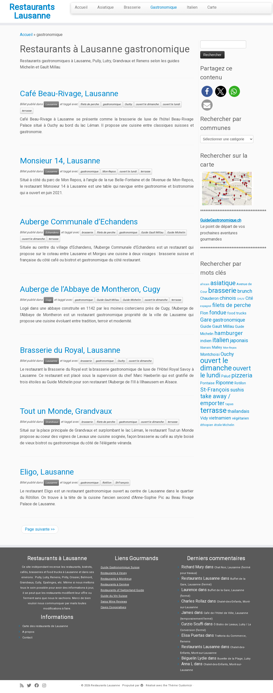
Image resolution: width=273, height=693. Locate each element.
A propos (28, 631)
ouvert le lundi (171, 110)
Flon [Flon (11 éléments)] (204, 319)
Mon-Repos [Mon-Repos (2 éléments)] (229, 354)
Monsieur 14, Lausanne (60, 167)
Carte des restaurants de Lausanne (45, 626)
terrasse (27, 117)
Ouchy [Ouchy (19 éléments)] (227, 360)
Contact (27, 637)
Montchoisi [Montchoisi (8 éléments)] (210, 361)
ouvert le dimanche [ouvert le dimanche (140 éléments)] (216, 371)
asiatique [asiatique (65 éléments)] (222, 289)
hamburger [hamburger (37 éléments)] (228, 339)
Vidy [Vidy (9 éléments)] (204, 424)
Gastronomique (164, 7)
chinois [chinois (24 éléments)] (228, 304)
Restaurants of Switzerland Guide (122, 590)
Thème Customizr (180, 685)
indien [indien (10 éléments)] (205, 347)
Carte (212, 7)
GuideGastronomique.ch (220, 226)
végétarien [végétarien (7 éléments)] (240, 424)
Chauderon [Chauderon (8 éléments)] (209, 304)
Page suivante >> (40, 535)
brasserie (87, 239)
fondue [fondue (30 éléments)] (217, 319)
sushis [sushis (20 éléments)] (237, 396)
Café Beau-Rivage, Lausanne (69, 100)
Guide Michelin (176, 239)
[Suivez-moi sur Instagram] (45, 685)
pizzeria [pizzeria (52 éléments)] (241, 381)
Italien (192, 7)
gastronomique (112, 110)
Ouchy (128, 110)
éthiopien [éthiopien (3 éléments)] (206, 431)
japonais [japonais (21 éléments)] (239, 347)
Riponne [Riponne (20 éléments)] (225, 389)
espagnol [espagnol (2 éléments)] (205, 312)
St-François (121, 489)
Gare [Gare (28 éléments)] (206, 326)
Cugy (48, 306)
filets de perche (89, 110)
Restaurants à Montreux (116, 578)
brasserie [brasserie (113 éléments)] (222, 297)
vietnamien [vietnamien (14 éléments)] (220, 424)
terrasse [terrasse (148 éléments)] (213, 417)
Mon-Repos (109, 178)
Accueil (81, 7)
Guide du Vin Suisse (114, 596)
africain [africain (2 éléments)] (204, 290)
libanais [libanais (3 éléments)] (205, 354)
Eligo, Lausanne (47, 478)
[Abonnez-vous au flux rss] (23, 685)
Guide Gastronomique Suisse (120, 567)
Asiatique (105, 7)
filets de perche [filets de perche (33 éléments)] (231, 311)
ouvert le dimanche (147, 110)
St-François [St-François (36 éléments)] (214, 396)
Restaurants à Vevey (114, 573)
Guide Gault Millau (152, 239)
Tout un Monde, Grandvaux (66, 417)
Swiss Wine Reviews (114, 601)
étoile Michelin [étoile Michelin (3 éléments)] (224, 431)
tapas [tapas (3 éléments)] (230, 410)
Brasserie (132, 7)
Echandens (51, 239)
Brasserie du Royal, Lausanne (70, 356)
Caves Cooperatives (113, 607)
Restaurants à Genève (115, 584)
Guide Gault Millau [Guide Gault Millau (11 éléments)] (217, 332)
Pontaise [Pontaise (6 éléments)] (207, 389)
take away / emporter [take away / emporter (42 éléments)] (215, 406)
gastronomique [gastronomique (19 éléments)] (229, 326)
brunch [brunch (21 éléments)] (244, 298)
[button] (207, 97)
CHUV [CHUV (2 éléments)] (240, 305)
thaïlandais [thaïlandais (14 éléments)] (238, 417)
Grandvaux (51, 428)
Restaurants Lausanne (32, 14)
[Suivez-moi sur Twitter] (31, 685)
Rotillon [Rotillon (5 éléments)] (240, 390)
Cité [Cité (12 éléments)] (249, 304)
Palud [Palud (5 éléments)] (225, 383)
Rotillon (106, 489)
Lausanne (51, 110)
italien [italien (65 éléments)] (220, 346)
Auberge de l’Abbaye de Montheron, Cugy (90, 295)
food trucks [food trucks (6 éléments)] (236, 319)
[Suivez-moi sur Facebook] (38, 685)
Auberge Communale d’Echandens (79, 228)
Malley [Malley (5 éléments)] (217, 354)
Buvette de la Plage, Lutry (233, 658)
